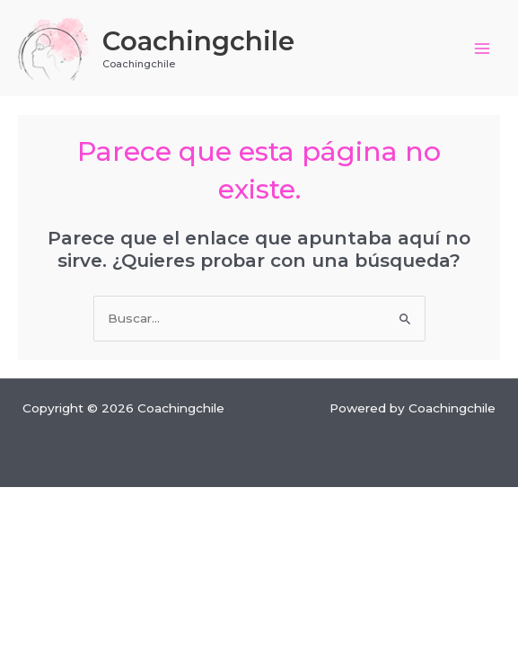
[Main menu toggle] (482, 48)
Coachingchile (198, 41)
